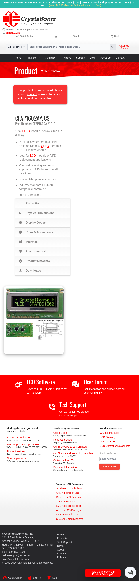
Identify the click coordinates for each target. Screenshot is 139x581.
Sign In (76, 36)
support (32, 94)
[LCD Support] (23, 444)
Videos (67, 58)
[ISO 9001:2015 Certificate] (70, 446)
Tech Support (72, 404)
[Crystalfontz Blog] (109, 432)
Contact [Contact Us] (61, 553)
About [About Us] (60, 549)
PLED (26, 131)
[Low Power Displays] (67, 514)
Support (80, 58)
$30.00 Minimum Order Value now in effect (78, 5)
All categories (16, 47)
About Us (105, 58)
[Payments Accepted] (65, 467)
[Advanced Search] (19, 437)
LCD (33, 155)
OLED (45, 145)
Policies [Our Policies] (61, 557)
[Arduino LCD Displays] (68, 510)
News (60, 545)
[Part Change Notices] (16, 451)
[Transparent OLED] (66, 501)
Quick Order (24, 36)
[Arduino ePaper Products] (67, 492)
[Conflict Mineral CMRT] (73, 453)
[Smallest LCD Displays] (69, 488)
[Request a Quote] (63, 439)
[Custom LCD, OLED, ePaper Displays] (69, 518)
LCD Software (41, 381)
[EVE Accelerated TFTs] (68, 505)
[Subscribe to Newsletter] (109, 466)
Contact (120, 58)
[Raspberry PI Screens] (68, 497)
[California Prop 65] (63, 460)
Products (33, 58)
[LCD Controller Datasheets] (115, 445)
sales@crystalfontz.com (15, 559)
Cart (116, 36)
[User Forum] (109, 441)
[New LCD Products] (17, 458)
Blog (92, 58)
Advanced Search (124, 47)
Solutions (51, 58)
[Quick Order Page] (60, 432)
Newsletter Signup (107, 453)
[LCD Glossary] (108, 437)
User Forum (96, 381)
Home (18, 58)
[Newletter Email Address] (115, 459)
